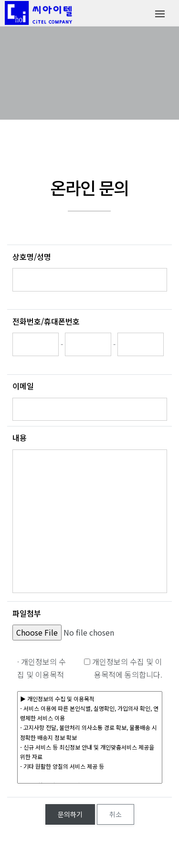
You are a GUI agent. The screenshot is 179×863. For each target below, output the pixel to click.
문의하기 (70, 814)
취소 (115, 814)
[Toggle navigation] (159, 13)
